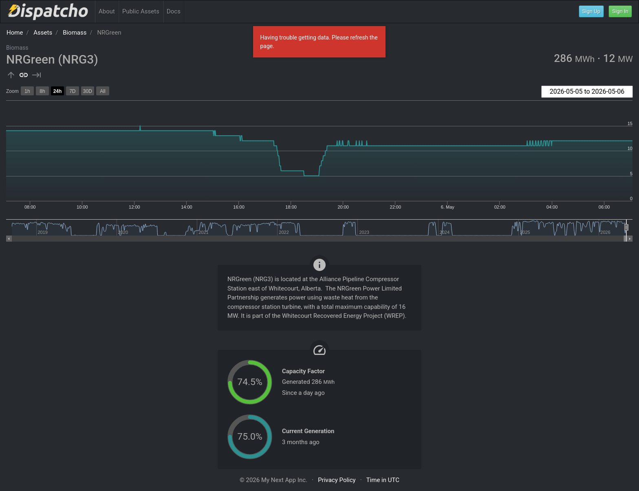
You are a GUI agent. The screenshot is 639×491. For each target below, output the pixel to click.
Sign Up (591, 11)
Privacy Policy (336, 480)
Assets (42, 32)
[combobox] (587, 92)
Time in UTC (382, 480)
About (107, 11)
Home (15, 32)
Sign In (620, 11)
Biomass (74, 32)
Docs (174, 11)
